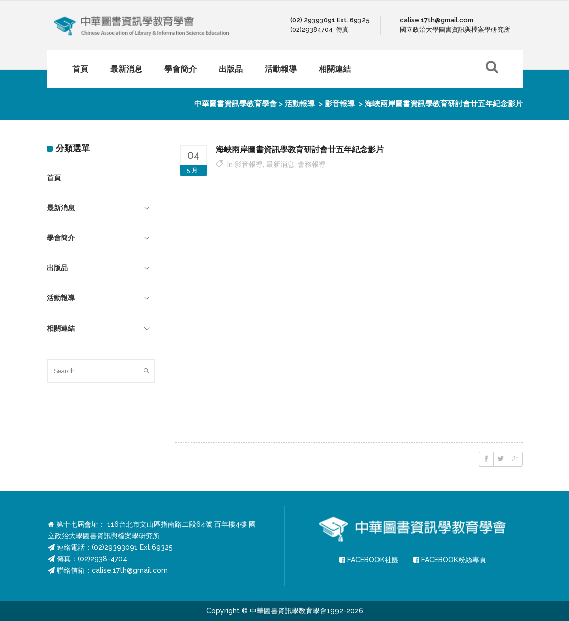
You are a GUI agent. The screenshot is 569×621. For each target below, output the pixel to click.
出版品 (57, 268)
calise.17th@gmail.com (130, 570)
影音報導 (340, 103)
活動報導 (300, 103)
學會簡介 (61, 238)
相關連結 (61, 328)
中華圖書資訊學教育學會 (235, 103)
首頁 (54, 178)
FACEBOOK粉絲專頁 (449, 560)
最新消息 (61, 208)
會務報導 (312, 164)
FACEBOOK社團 (369, 560)
